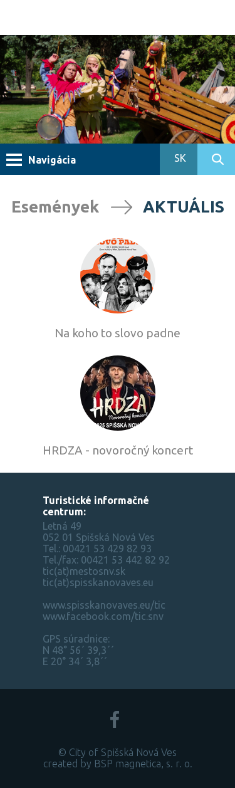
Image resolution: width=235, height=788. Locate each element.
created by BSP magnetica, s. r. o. (117, 763)
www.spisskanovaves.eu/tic (104, 605)
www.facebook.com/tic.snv (103, 616)
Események (55, 206)
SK (179, 158)
